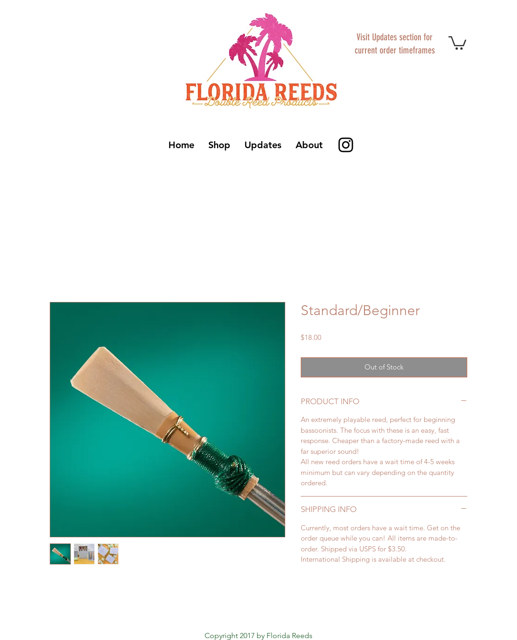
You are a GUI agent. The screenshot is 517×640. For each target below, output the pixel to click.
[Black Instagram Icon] (346, 145)
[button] (457, 42)
